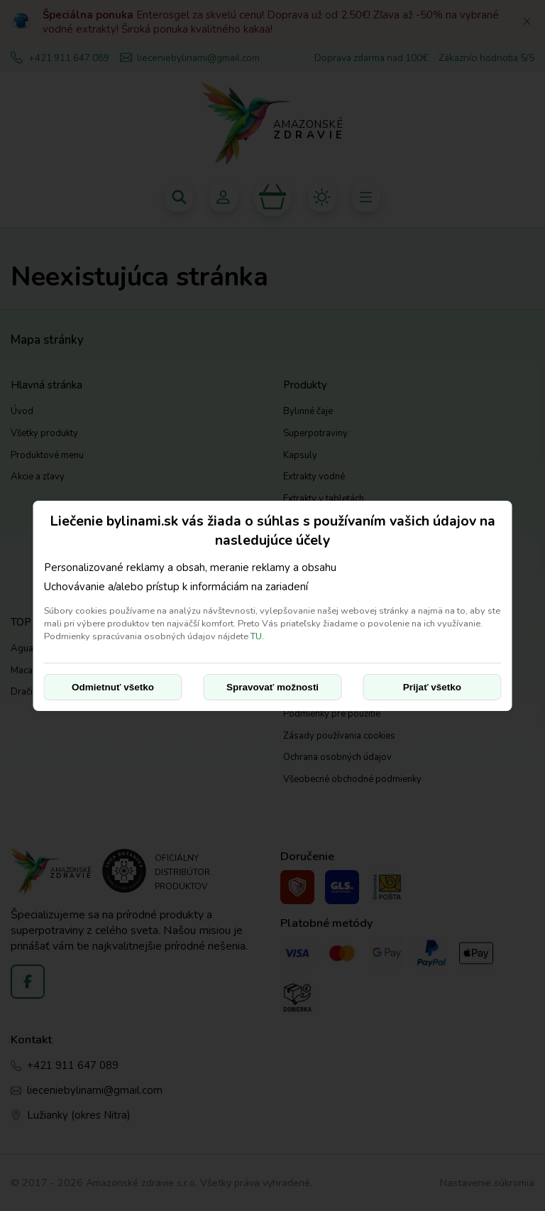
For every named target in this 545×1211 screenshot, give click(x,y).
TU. (257, 636)
